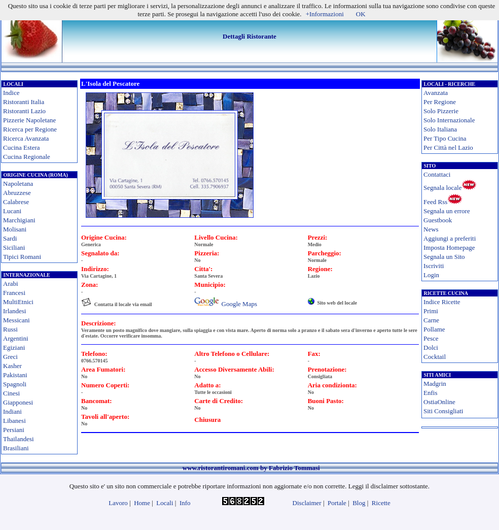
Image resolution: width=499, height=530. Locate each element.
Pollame (434, 329)
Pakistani (15, 375)
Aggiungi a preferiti (449, 238)
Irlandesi (14, 311)
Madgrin (434, 383)
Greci (10, 356)
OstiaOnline (439, 402)
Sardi (10, 238)
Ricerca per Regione (30, 129)
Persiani (13, 430)
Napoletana (18, 183)
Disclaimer (307, 503)
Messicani (16, 320)
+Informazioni (325, 14)
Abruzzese (17, 192)
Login (431, 275)
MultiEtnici (18, 302)
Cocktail (434, 356)
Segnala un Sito (444, 256)
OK (361, 14)
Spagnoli (14, 384)
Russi (10, 329)
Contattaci (436, 174)
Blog (358, 503)
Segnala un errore (446, 211)
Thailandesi (18, 439)
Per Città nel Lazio (448, 147)
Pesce (431, 338)
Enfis (430, 392)
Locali (164, 503)
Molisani (14, 229)
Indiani (12, 411)
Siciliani (14, 247)
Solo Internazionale (449, 120)
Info (185, 503)
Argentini (15, 338)
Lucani (12, 211)
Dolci (430, 347)
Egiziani (14, 347)
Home (142, 503)
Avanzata (435, 92)
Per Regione (439, 102)
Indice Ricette (441, 302)
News (431, 229)
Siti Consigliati (443, 411)
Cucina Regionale (26, 156)
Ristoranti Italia (23, 102)
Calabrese (16, 202)
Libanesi (14, 420)
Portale (337, 503)
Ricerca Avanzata (26, 138)
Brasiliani (16, 448)
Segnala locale (442, 187)
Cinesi (11, 393)
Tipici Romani (22, 256)
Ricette (381, 503)
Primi (430, 311)
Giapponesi (18, 402)
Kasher (12, 366)
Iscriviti (433, 266)
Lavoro (118, 503)
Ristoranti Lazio (24, 111)
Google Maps (239, 304)
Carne (431, 320)
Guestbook (437, 220)
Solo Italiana (440, 129)
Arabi (10, 283)
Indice (11, 92)
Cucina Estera (21, 147)
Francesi (14, 292)
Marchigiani (19, 220)
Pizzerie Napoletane (29, 120)
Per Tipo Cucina (445, 138)
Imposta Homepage (449, 247)
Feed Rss (435, 202)
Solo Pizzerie (440, 111)
